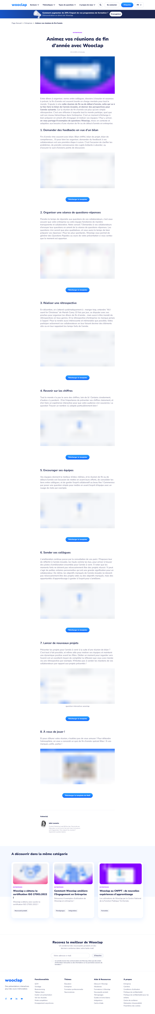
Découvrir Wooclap (101, 984)
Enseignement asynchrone (44, 1003)
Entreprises (28, 23)
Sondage (38, 987)
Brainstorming (40, 989)
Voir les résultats (41, 998)
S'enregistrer (116, 14)
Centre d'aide (98, 1003)
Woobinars (98, 987)
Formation (114, 911)
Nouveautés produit (101, 992)
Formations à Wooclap (102, 989)
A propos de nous (87, 5)
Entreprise (68, 987)
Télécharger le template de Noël (77, 795)
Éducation (67, 984)
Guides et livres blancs (102, 998)
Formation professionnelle (73, 989)
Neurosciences (69, 992)
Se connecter (112, 5)
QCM (36, 984)
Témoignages (67, 911)
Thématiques (49, 5)
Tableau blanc (39, 992)
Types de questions (67, 5)
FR (139, 5)
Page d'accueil (17, 23)
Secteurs (34, 5)
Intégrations (80, 911)
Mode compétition (41, 1000)
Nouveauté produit (21, 911)
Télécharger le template (77, 199)
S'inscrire (127, 5)
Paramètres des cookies (132, 1006)
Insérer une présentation (43, 995)
